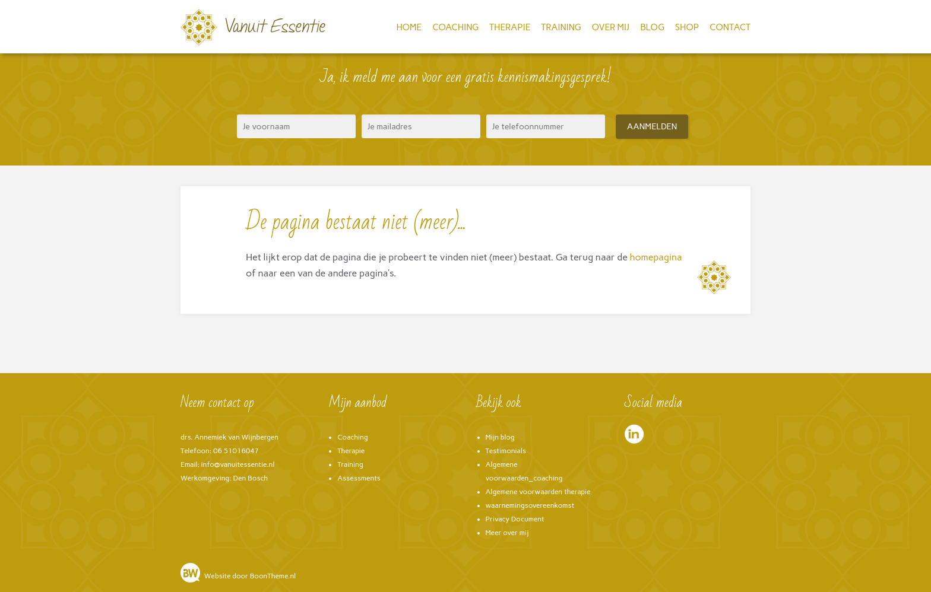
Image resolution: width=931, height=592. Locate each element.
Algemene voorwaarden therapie (538, 492)
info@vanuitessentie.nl (238, 464)
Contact (730, 27)
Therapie (509, 27)
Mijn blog (500, 437)
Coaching (455, 27)
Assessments (359, 478)
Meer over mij (507, 533)
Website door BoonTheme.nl (250, 576)
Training (561, 27)
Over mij (611, 27)
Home (409, 27)
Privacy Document (515, 519)
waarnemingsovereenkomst (530, 505)
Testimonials (506, 451)
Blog (652, 27)
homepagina (656, 257)
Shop (687, 27)
